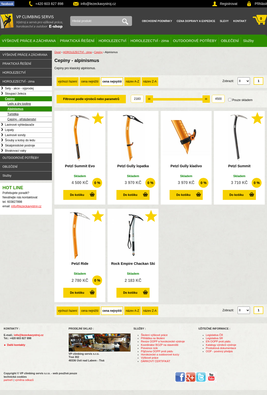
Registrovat (228, 4)
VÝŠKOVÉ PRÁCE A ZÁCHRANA (29, 41)
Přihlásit (261, 4)
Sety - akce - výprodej (19, 88)
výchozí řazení (67, 81)
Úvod (57, 52)
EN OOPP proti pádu (218, 341)
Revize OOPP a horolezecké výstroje (163, 341)
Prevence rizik (149, 348)
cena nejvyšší (112, 81)
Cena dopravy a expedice (196, 21)
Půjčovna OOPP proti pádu (157, 351)
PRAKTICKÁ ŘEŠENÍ (77, 41)
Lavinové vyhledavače (19, 124)
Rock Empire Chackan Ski (133, 264)
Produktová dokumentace (221, 348)
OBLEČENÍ (230, 41)
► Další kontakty (14, 344)
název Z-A (150, 81)
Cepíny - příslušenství (21, 119)
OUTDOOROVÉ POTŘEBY (195, 41)
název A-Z (132, 81)
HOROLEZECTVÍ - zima (150, 41)
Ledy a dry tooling (19, 103)
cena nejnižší (89, 81)
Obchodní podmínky (157, 21)
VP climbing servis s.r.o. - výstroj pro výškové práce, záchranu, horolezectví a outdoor (31, 21)
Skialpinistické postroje (20, 145)
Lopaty (9, 130)
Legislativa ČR (214, 334)
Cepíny (10, 99)
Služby (248, 41)
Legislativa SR (214, 338)
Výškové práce (149, 357)
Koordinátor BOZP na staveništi (159, 344)
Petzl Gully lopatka (133, 166)
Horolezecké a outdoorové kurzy (160, 354)
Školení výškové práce (154, 334)
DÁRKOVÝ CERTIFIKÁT (155, 361)
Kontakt (239, 21)
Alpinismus (15, 109)
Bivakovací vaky (15, 150)
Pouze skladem (242, 100)
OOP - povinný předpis (219, 351)
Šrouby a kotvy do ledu (20, 140)
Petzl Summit (239, 166)
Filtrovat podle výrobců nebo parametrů (91, 99)
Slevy (224, 21)
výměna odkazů (24, 379)
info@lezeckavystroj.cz (98, 4)
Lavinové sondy (15, 135)
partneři (8, 379)
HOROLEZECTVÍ (112, 41)
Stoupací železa (15, 93)
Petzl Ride (80, 264)
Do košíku (77, 195)
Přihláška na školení (153, 338)
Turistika (13, 114)
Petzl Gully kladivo (186, 166)
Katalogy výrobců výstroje (221, 344)
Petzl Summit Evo (80, 166)
